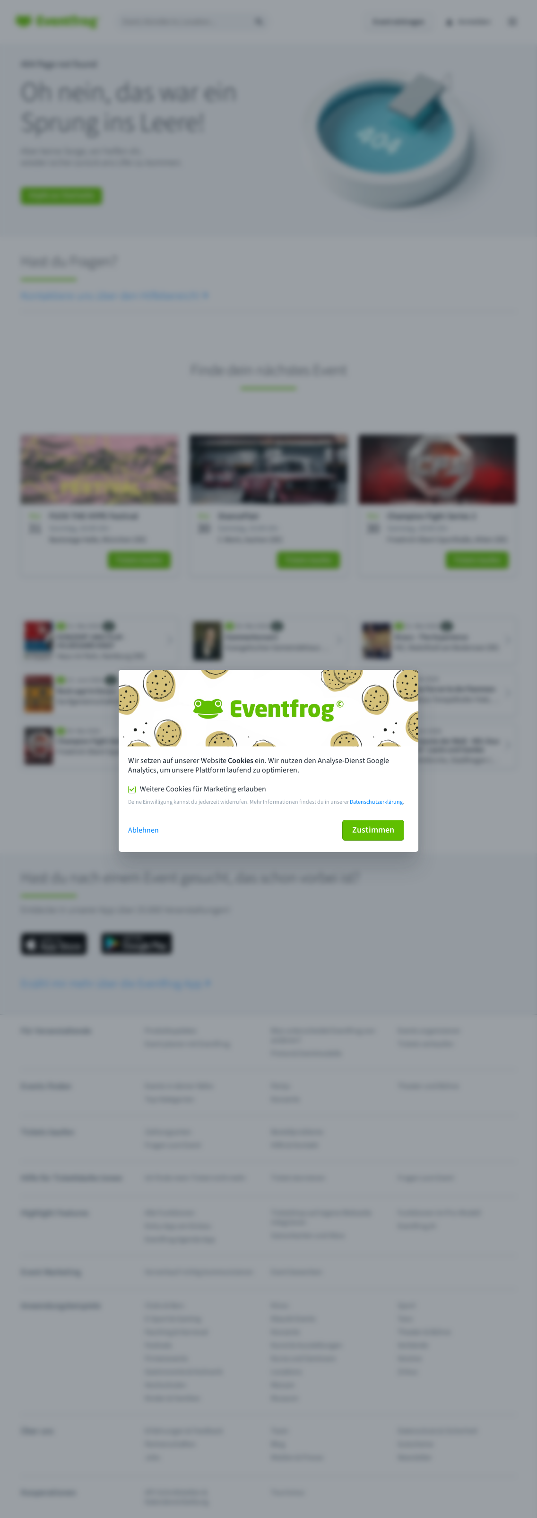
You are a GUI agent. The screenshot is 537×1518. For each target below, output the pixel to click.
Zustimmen (373, 830)
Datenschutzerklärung (376, 802)
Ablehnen (143, 830)
